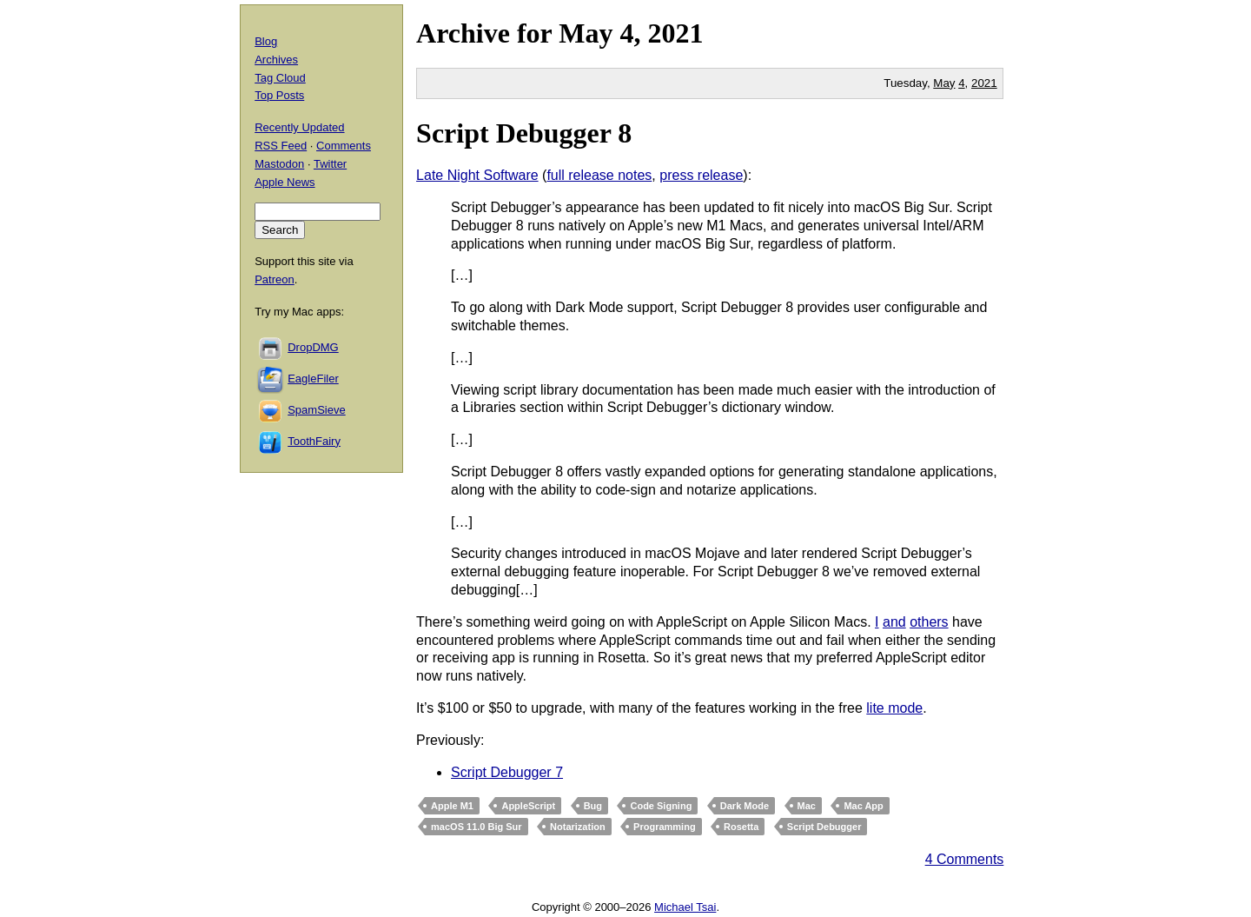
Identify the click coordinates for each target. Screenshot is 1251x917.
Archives (276, 59)
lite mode (894, 708)
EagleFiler (313, 378)
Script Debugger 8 (524, 133)
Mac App (863, 806)
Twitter (330, 163)
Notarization (578, 826)
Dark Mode (744, 806)
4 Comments (964, 859)
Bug (593, 806)
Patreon (275, 279)
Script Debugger (824, 826)
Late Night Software (477, 175)
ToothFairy (314, 441)
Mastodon (279, 163)
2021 (675, 33)
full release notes (599, 175)
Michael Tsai (685, 907)
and (894, 622)
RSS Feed (281, 145)
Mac (807, 806)
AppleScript (528, 806)
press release (701, 175)
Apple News (284, 182)
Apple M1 (452, 806)
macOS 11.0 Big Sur (476, 826)
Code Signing (661, 806)
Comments (343, 145)
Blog (266, 41)
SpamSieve (316, 409)
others (929, 622)
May (585, 33)
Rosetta (741, 826)
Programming (664, 826)
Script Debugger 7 (507, 772)
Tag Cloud (280, 77)
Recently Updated (299, 127)
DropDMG (313, 347)
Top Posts (279, 95)
